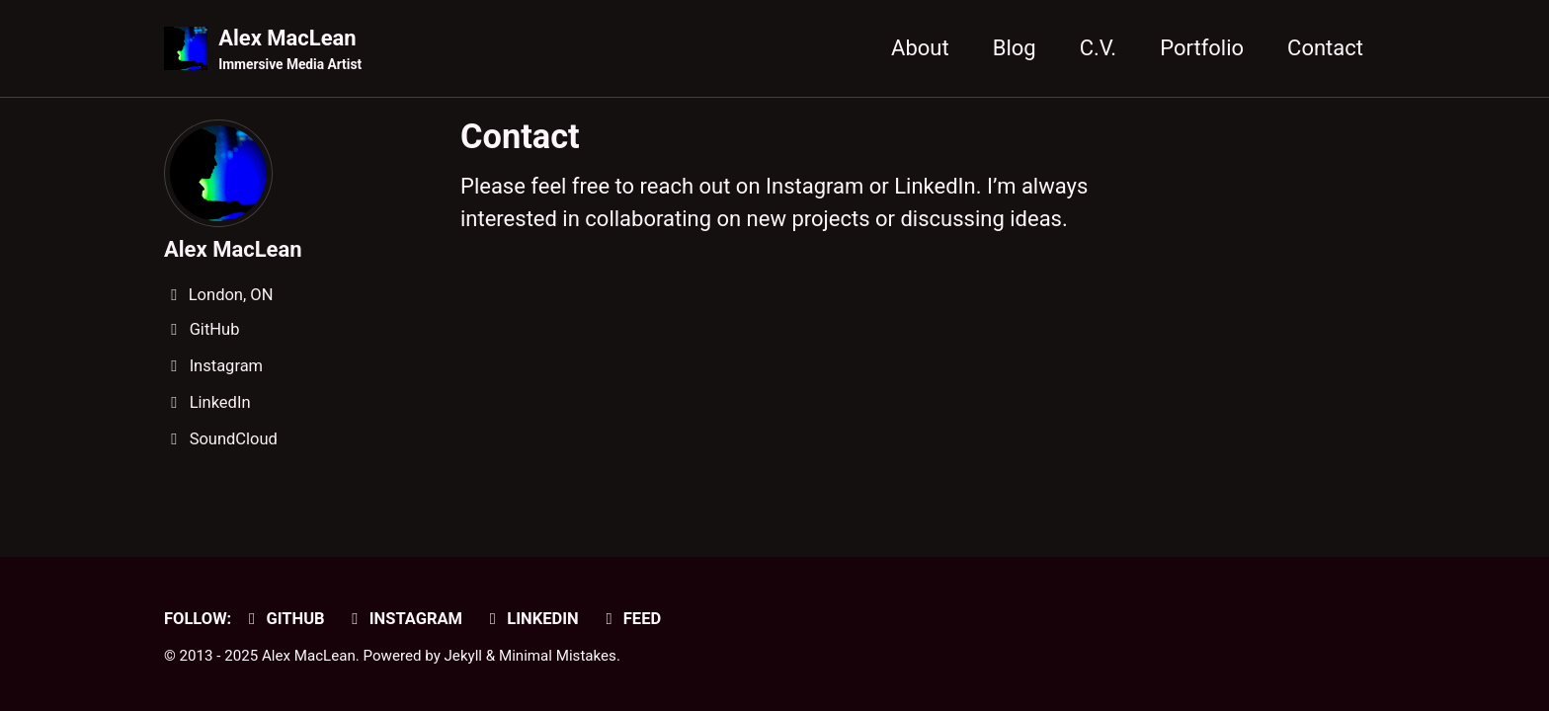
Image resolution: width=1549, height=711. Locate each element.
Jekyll (464, 656)
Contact (1325, 48)
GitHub (283, 618)
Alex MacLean (290, 50)
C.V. (1098, 48)
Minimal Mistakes (557, 656)
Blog (1014, 48)
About (920, 48)
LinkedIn (531, 618)
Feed (630, 618)
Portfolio (1202, 48)
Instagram (403, 618)
